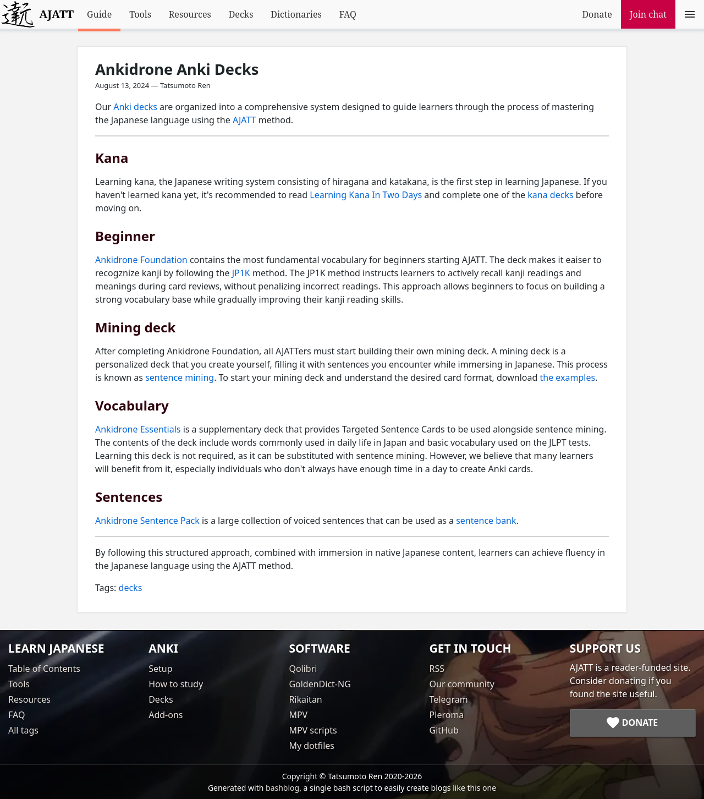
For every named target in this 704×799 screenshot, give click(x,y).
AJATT (244, 120)
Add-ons (165, 715)
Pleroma (447, 715)
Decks (241, 14)
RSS (437, 669)
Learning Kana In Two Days (366, 195)
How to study (175, 684)
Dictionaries (296, 14)
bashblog (282, 787)
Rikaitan (305, 699)
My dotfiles (311, 746)
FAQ (347, 14)
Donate (597, 14)
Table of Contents (44, 669)
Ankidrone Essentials (137, 429)
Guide (99, 14)
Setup (160, 669)
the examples (567, 377)
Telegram (449, 699)
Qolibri (303, 669)
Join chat (648, 14)
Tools (140, 14)
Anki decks (135, 107)
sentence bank (486, 521)
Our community (462, 684)
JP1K (241, 273)
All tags (23, 730)
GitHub (444, 730)
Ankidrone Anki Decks (176, 69)
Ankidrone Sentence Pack (147, 521)
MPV (298, 715)
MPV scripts (313, 730)
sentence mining (179, 377)
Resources (190, 14)
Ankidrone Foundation (141, 260)
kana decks (550, 195)
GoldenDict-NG (319, 684)
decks (130, 588)
